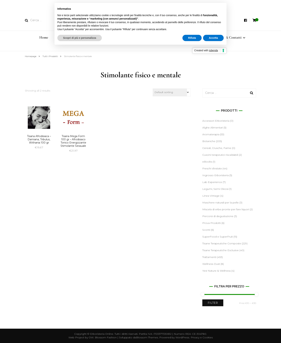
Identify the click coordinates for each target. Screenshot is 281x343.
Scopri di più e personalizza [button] (79, 37)
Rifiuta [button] (192, 37)
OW (91, 337)
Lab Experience (212, 182)
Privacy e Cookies (202, 337)
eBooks (207, 161)
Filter (213, 302)
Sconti (206, 229)
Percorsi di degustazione (217, 216)
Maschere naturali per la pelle (220, 202)
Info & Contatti (230, 37)
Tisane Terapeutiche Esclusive (220, 250)
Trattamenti (209, 257)
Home (43, 37)
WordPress (182, 337)
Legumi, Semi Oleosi (215, 189)
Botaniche (208, 141)
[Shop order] (171, 92)
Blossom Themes (147, 337)
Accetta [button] (213, 37)
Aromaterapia (210, 134)
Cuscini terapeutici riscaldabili (220, 154)
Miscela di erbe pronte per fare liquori (225, 209)
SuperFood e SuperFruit (217, 236)
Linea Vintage (211, 195)
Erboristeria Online (101, 333)
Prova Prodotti (211, 223)
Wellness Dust (211, 264)
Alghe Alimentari (212, 127)
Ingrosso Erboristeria (215, 175)
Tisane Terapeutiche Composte (221, 243)
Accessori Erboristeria (215, 120)
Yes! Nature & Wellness (216, 270)
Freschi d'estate (212, 168)
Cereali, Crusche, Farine (216, 148)
